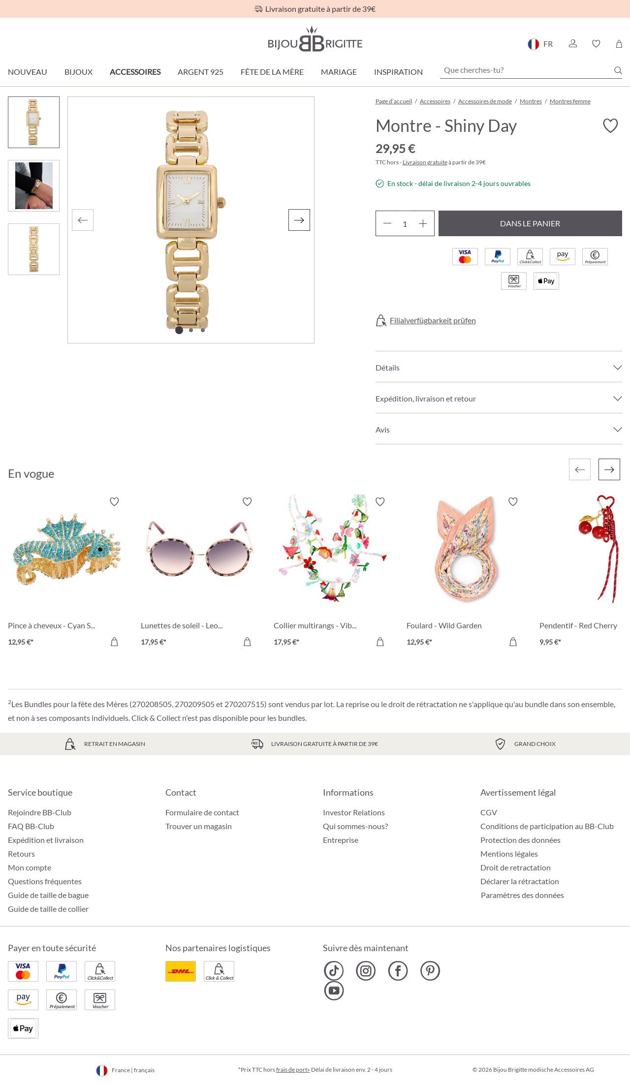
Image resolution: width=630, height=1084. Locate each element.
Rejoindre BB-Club (39, 812)
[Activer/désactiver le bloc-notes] (610, 126)
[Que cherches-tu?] (531, 70)
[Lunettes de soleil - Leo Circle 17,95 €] (200, 573)
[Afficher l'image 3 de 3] (203, 330)
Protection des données (520, 839)
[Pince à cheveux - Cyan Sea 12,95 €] (67, 573)
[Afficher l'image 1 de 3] (179, 330)
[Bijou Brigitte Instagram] (366, 971)
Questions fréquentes (45, 881)
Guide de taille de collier (48, 908)
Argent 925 (200, 71)
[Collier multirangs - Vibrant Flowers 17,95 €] (333, 573)
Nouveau (27, 71)
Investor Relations (354, 812)
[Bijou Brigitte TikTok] (334, 971)
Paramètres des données (522, 895)
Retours (21, 853)
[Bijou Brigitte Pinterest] (430, 971)
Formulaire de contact (202, 812)
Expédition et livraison (46, 839)
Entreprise (340, 839)
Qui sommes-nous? (355, 826)
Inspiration (398, 71)
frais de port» (293, 1069)
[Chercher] (618, 70)
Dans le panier (530, 223)
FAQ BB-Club (31, 826)
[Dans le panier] (114, 641)
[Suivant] (299, 220)
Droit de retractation (515, 867)
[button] (572, 44)
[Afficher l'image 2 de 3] (191, 330)
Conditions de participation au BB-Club (547, 826)
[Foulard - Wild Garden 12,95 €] (466, 573)
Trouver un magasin (198, 826)
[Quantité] (405, 223)
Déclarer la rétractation (519, 881)
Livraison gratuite (425, 162)
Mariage (339, 71)
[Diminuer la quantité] (387, 223)
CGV (488, 812)
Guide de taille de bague (48, 894)
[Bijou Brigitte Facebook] (398, 971)
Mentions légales (509, 853)
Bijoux (78, 71)
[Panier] (619, 44)
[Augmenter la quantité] (423, 223)
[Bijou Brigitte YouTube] (334, 990)
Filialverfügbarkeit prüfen (433, 320)
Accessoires (135, 71)
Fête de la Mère (272, 71)
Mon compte (29, 867)
